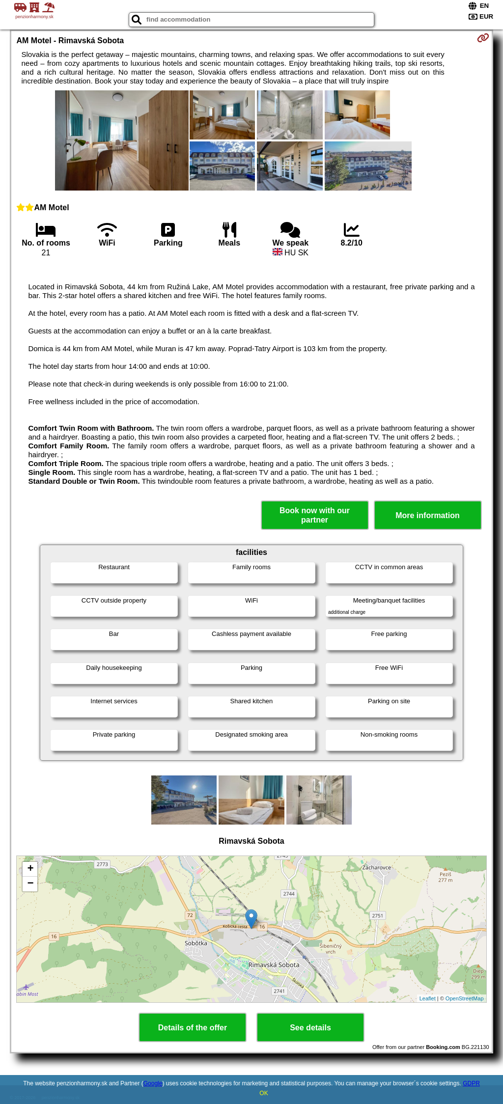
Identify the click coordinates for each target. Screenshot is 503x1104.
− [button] (30, 884)
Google (153, 1083)
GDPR (471, 1083)
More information (427, 515)
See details (310, 1027)
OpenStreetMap (465, 998)
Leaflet (427, 998)
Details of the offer (192, 1027)
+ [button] (30, 869)
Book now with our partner (314, 515)
